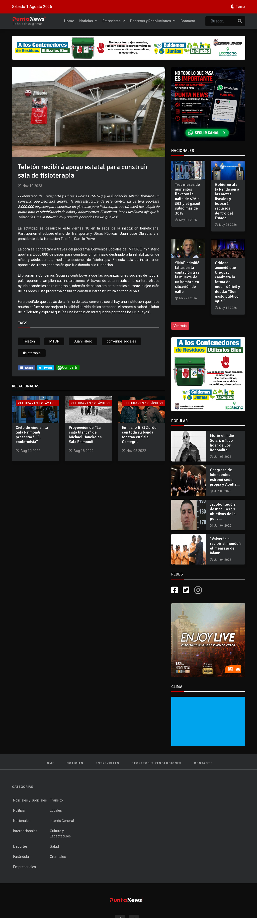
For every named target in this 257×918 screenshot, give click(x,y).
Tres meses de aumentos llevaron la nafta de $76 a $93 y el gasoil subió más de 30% (187, 199)
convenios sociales (121, 341)
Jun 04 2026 (222, 525)
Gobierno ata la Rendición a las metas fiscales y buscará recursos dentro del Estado (227, 201)
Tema (240, 6)
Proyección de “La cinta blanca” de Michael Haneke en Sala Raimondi (85, 435)
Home (69, 21)
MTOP (54, 341)
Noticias (88, 21)
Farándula (21, 857)
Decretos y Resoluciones (152, 21)
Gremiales (58, 857)
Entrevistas (113, 21)
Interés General (62, 821)
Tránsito (56, 800)
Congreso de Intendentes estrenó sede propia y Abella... (225, 477)
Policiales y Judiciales (30, 800)
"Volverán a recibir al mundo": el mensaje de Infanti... (225, 546)
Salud (54, 846)
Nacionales (21, 821)
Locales (56, 810)
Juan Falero (83, 341)
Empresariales (24, 867)
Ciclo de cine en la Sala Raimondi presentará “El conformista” (32, 435)
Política (19, 810)
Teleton (29, 341)
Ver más (180, 326)
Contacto (187, 21)
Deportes (20, 846)
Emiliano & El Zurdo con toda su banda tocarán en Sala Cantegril (139, 435)
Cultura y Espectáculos (37, 403)
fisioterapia (32, 353)
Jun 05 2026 (222, 457)
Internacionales (25, 831)
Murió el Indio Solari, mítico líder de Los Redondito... (222, 443)
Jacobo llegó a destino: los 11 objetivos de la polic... (223, 511)
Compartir (67, 367)
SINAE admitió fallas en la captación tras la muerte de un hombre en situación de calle (187, 277)
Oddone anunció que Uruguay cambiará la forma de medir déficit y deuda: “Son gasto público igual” (227, 282)
